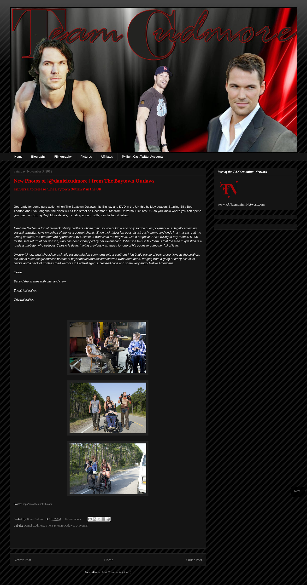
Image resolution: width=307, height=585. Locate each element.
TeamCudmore (36, 519)
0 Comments (73, 519)
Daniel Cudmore (34, 525)
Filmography (63, 156)
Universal (82, 525)
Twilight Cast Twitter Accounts (142, 156)
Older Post (194, 560)
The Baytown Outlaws (60, 525)
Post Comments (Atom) (116, 572)
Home (18, 156)
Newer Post (22, 560)
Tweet (296, 491)
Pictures (86, 156)
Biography (38, 156)
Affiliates (107, 156)
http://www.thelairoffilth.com (37, 504)
